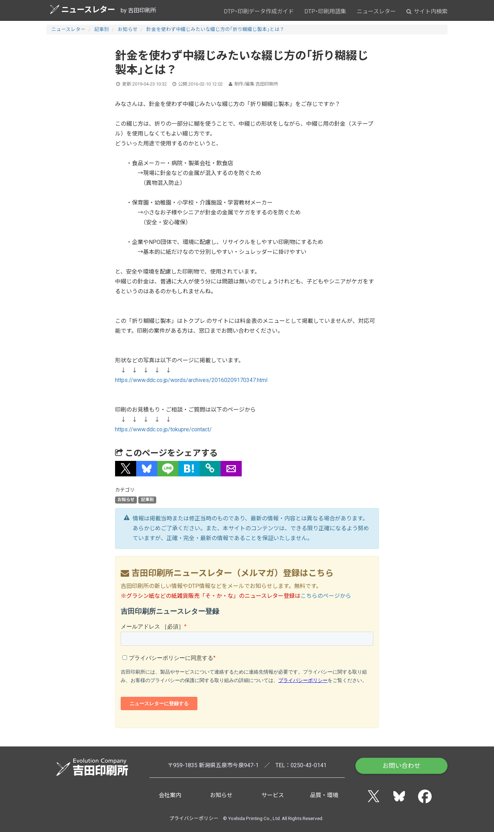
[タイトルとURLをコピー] (210, 468)
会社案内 (170, 795)
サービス (272, 795)
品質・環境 (324, 795)
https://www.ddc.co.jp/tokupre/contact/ (163, 429)
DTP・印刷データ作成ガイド (259, 11)
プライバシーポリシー (193, 818)
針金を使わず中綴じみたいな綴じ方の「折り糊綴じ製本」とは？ (215, 29)
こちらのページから (325, 596)
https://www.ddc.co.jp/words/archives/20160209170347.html (191, 380)
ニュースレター (82, 9)
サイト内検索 (427, 11)
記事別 (101, 29)
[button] (125, 468)
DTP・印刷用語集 (325, 11)
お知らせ (128, 29)
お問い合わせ (401, 765)
